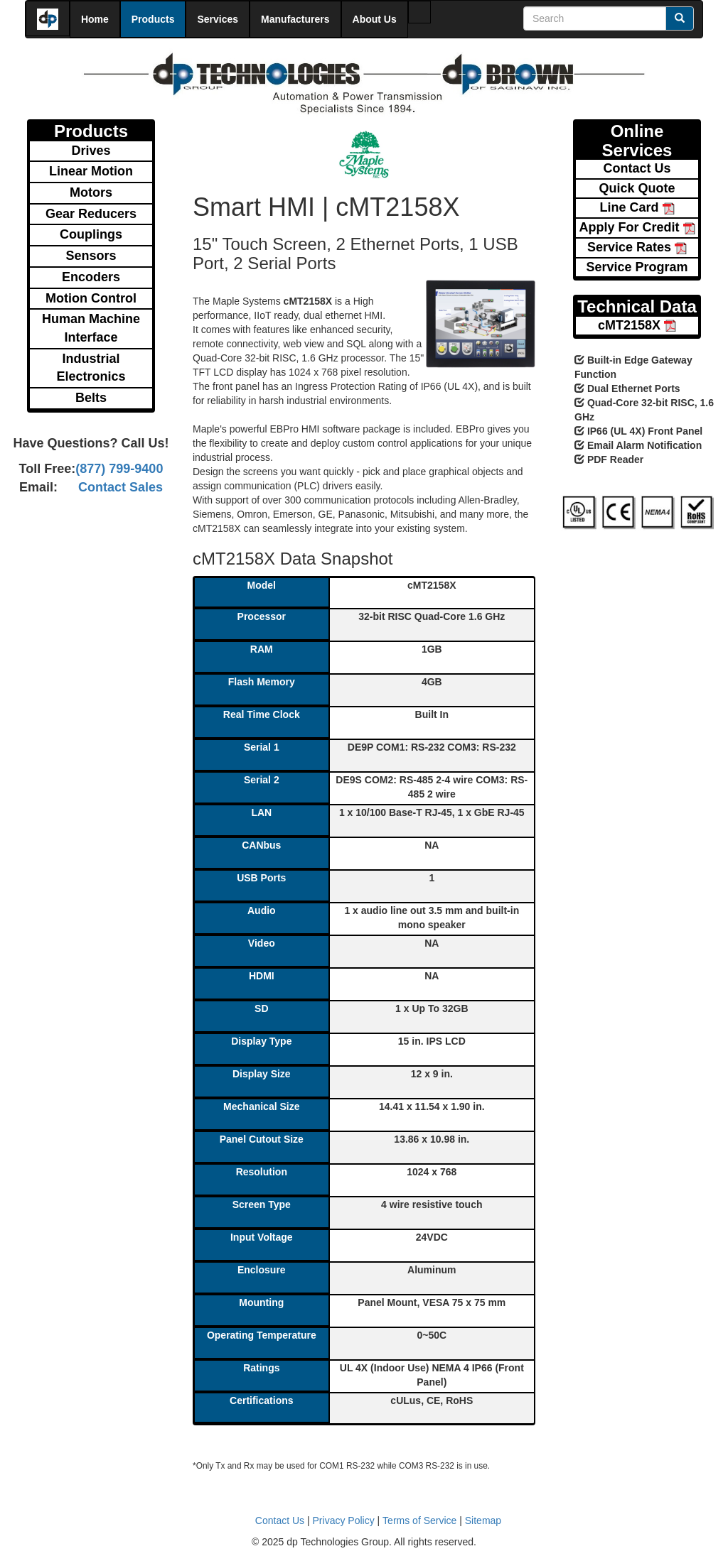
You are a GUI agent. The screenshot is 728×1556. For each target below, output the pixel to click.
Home (95, 19)
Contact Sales (120, 487)
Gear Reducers (91, 214)
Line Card (636, 207)
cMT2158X (637, 325)
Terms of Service (419, 1520)
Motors (91, 192)
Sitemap (483, 1520)
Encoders (91, 277)
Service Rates (637, 247)
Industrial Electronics (90, 368)
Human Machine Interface (91, 328)
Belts (91, 398)
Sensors (90, 256)
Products (153, 19)
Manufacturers (295, 19)
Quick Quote (637, 188)
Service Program (636, 267)
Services (217, 19)
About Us (375, 19)
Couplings (91, 234)
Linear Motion (91, 171)
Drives (90, 150)
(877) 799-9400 (119, 469)
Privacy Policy (344, 1520)
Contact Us (636, 168)
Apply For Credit (637, 227)
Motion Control (91, 298)
